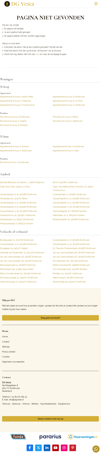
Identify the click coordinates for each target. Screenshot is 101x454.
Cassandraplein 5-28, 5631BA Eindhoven (71, 207)
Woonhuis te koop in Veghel (13, 121)
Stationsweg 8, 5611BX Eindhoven (68, 277)
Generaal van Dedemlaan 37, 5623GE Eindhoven (22, 252)
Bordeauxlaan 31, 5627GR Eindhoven (17, 240)
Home (5, 336)
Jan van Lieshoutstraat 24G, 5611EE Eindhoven (74, 257)
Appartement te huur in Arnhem (14, 146)
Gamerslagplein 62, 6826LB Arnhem (70, 211)
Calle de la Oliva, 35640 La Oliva (15, 187)
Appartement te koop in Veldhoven (69, 105)
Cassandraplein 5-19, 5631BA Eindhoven (18, 194)
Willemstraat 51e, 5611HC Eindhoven (69, 282)
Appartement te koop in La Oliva (67, 101)
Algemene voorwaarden (13, 362)
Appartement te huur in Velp (66, 150)
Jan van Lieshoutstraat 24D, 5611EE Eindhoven (74, 252)
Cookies (6, 357)
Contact (5, 342)
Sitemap (6, 347)
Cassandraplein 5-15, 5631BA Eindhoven (18, 207)
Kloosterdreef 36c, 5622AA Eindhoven (70, 261)
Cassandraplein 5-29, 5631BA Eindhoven (18, 211)
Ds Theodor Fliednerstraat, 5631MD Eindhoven (74, 248)
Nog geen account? (50, 318)
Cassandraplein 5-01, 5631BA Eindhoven (71, 198)
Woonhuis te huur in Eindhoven (14, 162)
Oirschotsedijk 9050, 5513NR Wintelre (70, 269)
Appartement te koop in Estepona (15, 101)
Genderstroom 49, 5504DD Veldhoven (17, 215)
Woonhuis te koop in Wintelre (14, 125)
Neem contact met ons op (50, 419)
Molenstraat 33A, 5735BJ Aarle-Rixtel (16, 269)
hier (37, 54)
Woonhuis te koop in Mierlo (65, 117)
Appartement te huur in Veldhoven (16, 150)
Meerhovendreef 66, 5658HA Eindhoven (71, 265)
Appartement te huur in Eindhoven (68, 146)
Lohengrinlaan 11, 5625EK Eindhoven (69, 194)
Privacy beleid (8, 352)
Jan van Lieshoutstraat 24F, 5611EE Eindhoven (21, 257)
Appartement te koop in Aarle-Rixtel (16, 97)
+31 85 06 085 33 (19, 397)
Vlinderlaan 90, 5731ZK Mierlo (14, 198)
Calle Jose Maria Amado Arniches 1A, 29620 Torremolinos (73, 188)
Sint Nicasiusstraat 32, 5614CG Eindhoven (19, 277)
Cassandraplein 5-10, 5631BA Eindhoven (18, 244)
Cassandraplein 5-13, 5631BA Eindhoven (71, 203)
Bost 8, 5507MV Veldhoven (65, 182)
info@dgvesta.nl (16, 400)
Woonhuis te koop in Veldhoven (68, 121)
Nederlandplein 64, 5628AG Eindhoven (71, 219)
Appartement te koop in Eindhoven (69, 97)
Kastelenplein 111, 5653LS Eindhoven (17, 219)
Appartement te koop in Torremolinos (17, 105)
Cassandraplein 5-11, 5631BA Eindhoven (18, 203)
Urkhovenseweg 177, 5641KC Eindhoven (18, 282)
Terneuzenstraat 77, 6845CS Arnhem (16, 223)
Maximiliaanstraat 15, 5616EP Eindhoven (18, 265)
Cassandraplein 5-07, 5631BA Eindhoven (71, 240)
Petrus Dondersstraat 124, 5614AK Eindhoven (20, 273)
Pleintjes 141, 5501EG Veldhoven (67, 273)
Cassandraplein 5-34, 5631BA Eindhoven (71, 244)
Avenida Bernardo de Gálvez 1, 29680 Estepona (22, 182)
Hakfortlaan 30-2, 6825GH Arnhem (69, 215)
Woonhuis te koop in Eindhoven (15, 117)
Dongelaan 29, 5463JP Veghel (14, 248)
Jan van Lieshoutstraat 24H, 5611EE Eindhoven (21, 261)
